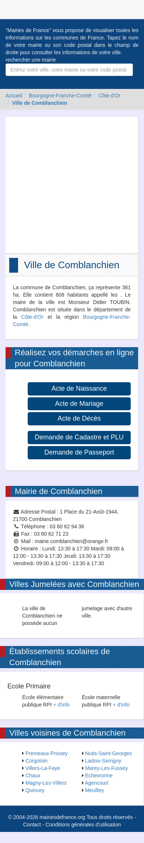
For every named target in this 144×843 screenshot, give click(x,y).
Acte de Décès (79, 418)
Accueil (14, 96)
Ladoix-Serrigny (103, 761)
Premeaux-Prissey (46, 753)
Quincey (34, 790)
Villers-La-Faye (42, 768)
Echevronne (99, 775)
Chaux (32, 775)
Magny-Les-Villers (46, 783)
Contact (32, 825)
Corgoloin (36, 761)
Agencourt (97, 783)
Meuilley (94, 790)
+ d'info (61, 705)
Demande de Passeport (79, 452)
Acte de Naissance (79, 388)
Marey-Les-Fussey (106, 768)
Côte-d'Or (109, 96)
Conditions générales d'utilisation (83, 825)
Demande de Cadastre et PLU (79, 437)
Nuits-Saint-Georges (108, 753)
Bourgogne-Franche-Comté (60, 96)
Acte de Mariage (79, 403)
